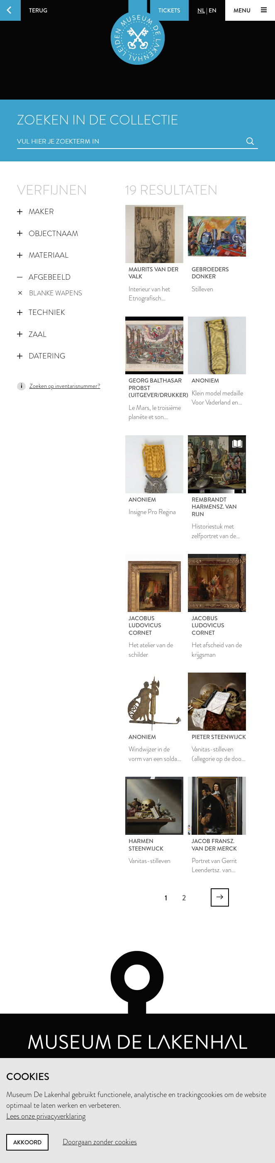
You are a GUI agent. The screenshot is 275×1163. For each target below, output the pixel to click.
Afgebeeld (43, 277)
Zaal (31, 334)
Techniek (41, 312)
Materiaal (42, 255)
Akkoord (27, 1142)
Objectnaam (47, 233)
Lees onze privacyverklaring (45, 1116)
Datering (41, 356)
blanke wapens (50, 293)
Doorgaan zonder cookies (100, 1141)
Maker (35, 211)
